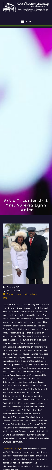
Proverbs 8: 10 (9, 448)
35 (21, 448)
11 (18, 448)
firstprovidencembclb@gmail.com (22, 294)
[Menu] (25, 21)
